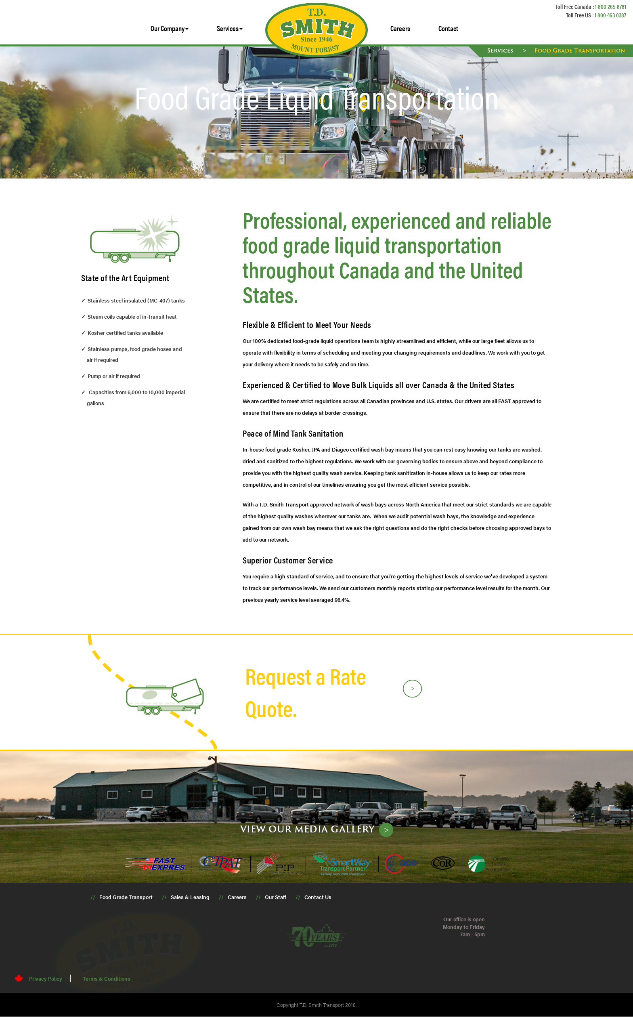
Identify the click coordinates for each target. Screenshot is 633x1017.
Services (501, 50)
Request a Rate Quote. (305, 692)
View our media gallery (307, 829)
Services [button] (230, 28)
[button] (170, 28)
